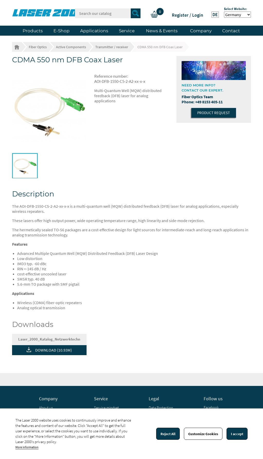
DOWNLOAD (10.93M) (53, 350)
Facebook (211, 407)
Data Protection (161, 407)
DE (215, 14)
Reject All (168, 434)
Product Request (213, 112)
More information (27, 447)
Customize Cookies (203, 434)
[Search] (107, 13)
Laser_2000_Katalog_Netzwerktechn (49, 339)
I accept (237, 434)
